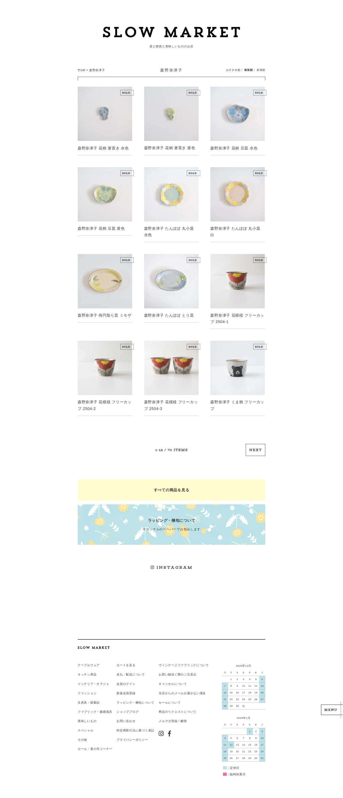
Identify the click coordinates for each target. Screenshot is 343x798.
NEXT (255, 449)
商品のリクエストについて (177, 709)
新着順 (261, 69)
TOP (81, 70)
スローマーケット (171, 33)
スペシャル (86, 728)
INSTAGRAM (172, 566)
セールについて (170, 700)
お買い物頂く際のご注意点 (177, 672)
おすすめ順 (233, 69)
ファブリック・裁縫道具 (95, 709)
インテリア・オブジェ (93, 681)
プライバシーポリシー (132, 737)
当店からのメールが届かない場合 (182, 691)
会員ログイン (126, 681)
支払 (120, 672)
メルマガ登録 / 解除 (173, 718)
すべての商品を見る (171, 489)
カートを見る (126, 663)
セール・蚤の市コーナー (95, 746)
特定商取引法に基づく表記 (135, 728)
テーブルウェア (89, 663)
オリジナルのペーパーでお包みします (171, 523)
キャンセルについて (173, 681)
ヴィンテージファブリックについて (184, 663)
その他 (82, 737)
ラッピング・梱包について (135, 700)
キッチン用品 (87, 672)
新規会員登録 (126, 691)
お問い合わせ (126, 718)
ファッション (87, 691)
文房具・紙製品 (89, 700)
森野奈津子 (97, 70)
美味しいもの (87, 718)
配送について (135, 672)
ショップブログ (128, 709)
